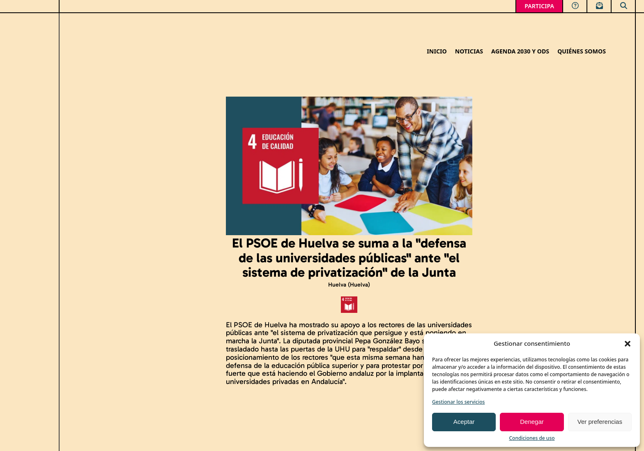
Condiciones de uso (531, 438)
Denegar (532, 421)
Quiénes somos (581, 51)
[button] (627, 344)
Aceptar (464, 421)
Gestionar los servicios (458, 402)
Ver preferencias (599, 421)
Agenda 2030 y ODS (520, 51)
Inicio (436, 51)
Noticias (469, 51)
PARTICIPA (539, 6)
